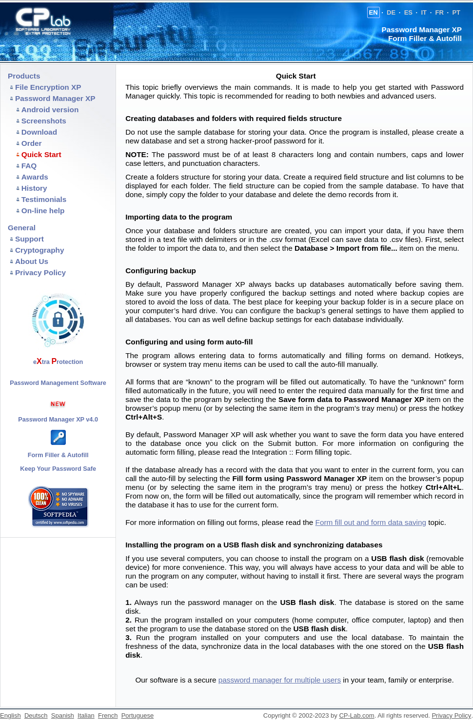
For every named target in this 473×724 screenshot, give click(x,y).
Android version (50, 109)
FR (439, 12)
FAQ (29, 165)
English (10, 715)
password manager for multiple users (279, 680)
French (108, 715)
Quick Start (41, 154)
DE (391, 12)
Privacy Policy (40, 272)
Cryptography (39, 250)
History (34, 188)
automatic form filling (159, 452)
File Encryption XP (48, 87)
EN (373, 12)
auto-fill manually (348, 364)
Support (29, 239)
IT (424, 12)
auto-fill (164, 478)
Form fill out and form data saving (370, 522)
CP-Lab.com (356, 715)
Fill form (247, 478)
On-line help (43, 210)
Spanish (62, 715)
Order (31, 143)
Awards (34, 177)
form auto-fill (230, 342)
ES (408, 12)
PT (456, 12)
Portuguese (137, 715)
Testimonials (44, 199)
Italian (86, 715)
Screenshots (43, 121)
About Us (31, 261)
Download (39, 132)
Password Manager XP (55, 98)
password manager (220, 602)
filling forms (365, 355)
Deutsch (36, 715)
